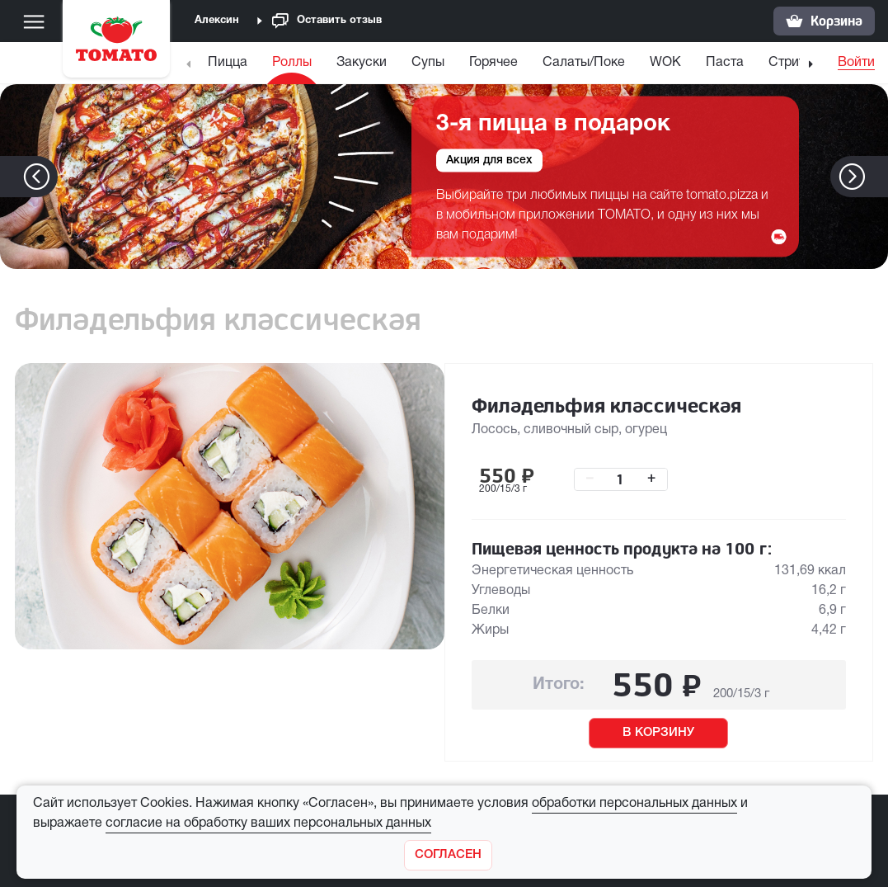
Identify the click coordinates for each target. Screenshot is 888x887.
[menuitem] (230, 66)
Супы (427, 62)
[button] (877, 176)
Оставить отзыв (327, 21)
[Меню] (33, 21)
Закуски (361, 62)
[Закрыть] (448, 855)
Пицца (227, 62)
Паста (725, 62)
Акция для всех (489, 159)
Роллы (292, 62)
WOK (665, 62)
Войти (856, 62)
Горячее (493, 62)
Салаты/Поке (584, 62)
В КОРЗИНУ (658, 732)
